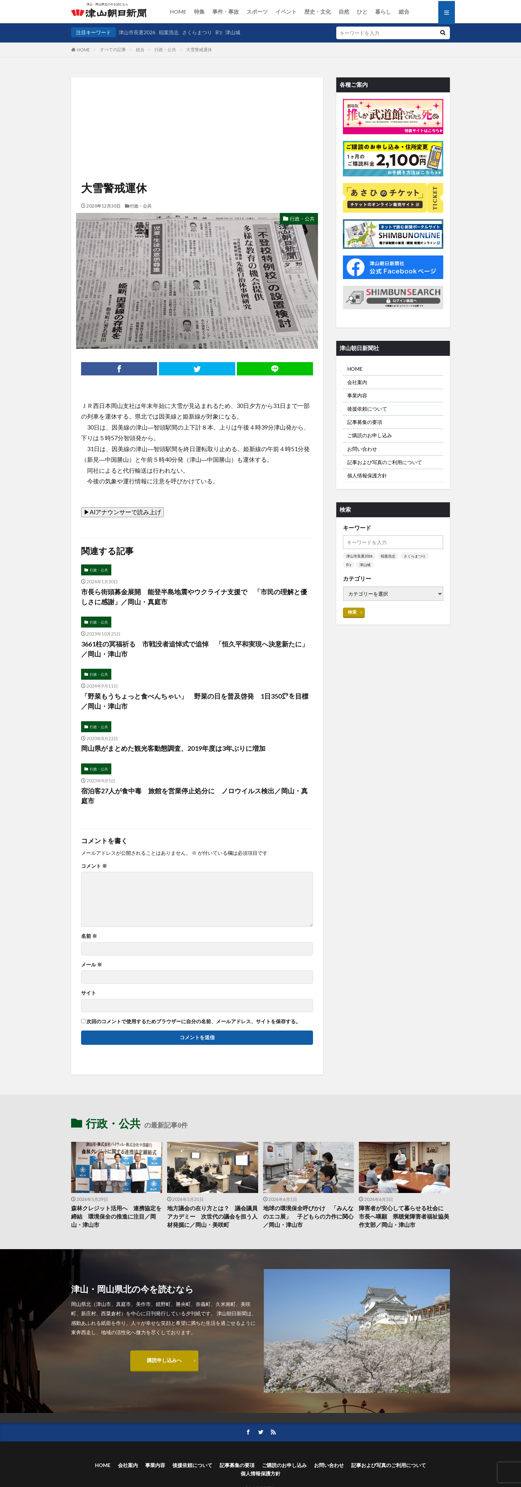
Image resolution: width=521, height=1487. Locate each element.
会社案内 (357, 382)
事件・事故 (225, 11)
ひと (362, 11)
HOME (178, 11)
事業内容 (357, 395)
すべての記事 (113, 49)
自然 (344, 11)
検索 (352, 612)
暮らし (383, 11)
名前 (89, 936)
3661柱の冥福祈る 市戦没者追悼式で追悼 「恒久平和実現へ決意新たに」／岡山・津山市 (194, 649)
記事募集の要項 (364, 422)
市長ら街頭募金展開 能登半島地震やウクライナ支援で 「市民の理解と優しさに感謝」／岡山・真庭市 (194, 597)
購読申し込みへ (164, 1360)
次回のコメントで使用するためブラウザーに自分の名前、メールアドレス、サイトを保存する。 (193, 1021)
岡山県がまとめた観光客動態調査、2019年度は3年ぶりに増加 (173, 748)
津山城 (232, 32)
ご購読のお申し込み (369, 435)
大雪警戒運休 (199, 49)
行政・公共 (165, 49)
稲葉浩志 (169, 32)
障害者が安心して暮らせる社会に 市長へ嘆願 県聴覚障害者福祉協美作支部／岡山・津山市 (404, 1216)
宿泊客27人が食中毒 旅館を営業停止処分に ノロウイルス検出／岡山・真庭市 (194, 796)
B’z (218, 32)
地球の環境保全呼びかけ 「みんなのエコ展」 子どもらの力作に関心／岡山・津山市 (308, 1216)
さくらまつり (197, 32)
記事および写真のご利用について (384, 462)
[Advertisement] (197, 111)
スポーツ (257, 11)
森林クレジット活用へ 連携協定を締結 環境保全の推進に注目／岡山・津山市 (116, 1216)
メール (91, 964)
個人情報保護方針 (367, 475)
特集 (199, 11)
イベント (286, 11)
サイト (88, 992)
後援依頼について (367, 409)
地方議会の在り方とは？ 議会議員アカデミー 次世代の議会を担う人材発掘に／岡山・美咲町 (212, 1216)
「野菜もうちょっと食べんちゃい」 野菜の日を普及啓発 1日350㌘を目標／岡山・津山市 (194, 701)
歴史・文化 (317, 11)
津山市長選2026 (137, 32)
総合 (404, 11)
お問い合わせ (362, 449)
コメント (94, 865)
